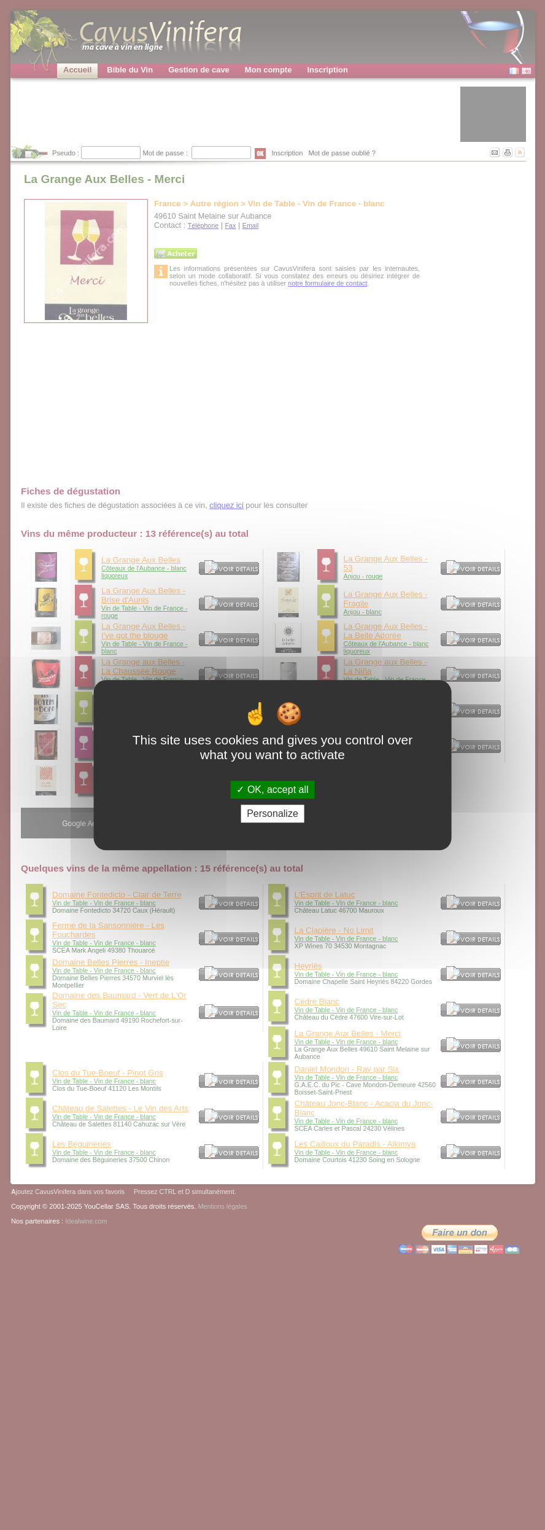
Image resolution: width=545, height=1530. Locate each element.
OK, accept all (272, 789)
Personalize (272, 813)
